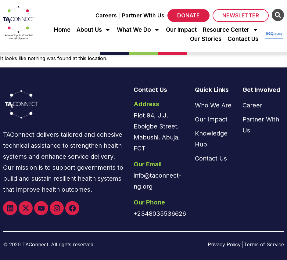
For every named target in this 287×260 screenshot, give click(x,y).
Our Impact (181, 29)
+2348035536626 (160, 213)
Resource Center (230, 29)
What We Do (138, 29)
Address (146, 104)
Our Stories (205, 38)
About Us (94, 29)
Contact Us (243, 38)
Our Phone (149, 202)
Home (62, 29)
